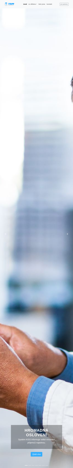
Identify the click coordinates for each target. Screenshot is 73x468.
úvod (25, 4)
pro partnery (64, 4)
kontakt (49, 4)
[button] (5, 234)
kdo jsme (41, 4)
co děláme (32, 4)
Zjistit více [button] (36, 454)
